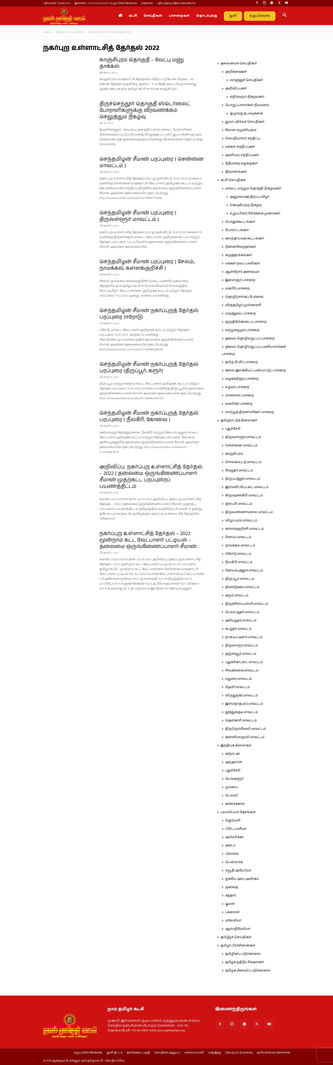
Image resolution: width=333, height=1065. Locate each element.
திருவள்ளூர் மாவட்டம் (243, 437)
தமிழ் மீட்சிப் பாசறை (241, 362)
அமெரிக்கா (234, 837)
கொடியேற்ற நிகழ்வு (246, 205)
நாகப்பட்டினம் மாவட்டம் (243, 637)
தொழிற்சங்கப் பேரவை (244, 296)
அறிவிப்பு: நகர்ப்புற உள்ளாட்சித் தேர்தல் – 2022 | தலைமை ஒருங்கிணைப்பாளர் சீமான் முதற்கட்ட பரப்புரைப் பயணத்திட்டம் (150, 476)
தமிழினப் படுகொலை (243, 953)
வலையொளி (194, 1053)
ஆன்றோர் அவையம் (242, 271)
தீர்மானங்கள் (236, 171)
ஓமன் (230, 903)
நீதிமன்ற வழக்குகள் (241, 163)
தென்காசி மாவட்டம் (241, 720)
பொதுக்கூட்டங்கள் (240, 221)
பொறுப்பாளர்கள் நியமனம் (247, 105)
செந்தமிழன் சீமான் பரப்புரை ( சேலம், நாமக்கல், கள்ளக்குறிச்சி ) (146, 265)
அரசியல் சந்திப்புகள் (242, 155)
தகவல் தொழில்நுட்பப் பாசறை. (250, 338)
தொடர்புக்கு (206, 15)
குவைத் (231, 887)
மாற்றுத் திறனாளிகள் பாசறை (249, 412)
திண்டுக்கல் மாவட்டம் (242, 587)
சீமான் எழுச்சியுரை (240, 130)
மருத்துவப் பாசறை (240, 313)
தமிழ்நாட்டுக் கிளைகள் (239, 420)
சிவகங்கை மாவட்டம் (241, 670)
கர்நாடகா (232, 753)
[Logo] (64, 15)
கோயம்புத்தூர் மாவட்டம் (244, 570)
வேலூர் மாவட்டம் (239, 470)
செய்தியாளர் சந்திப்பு (242, 138)
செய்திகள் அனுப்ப (167, 1053)
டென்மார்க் (234, 862)
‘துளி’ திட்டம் (114, 1053)
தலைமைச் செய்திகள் (239, 63)
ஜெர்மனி (232, 820)
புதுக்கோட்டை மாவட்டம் (244, 662)
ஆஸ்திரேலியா (237, 928)
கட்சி (133, 15)
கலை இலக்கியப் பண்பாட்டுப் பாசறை (255, 370)
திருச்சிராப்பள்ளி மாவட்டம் (246, 603)
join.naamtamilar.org (171, 1030)
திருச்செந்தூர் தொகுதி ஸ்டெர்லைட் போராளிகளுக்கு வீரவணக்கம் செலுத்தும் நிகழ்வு (145, 110)
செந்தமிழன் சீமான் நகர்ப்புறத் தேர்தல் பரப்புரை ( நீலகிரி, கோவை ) (148, 416)
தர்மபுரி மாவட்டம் (238, 503)
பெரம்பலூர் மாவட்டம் (242, 612)
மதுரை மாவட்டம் (238, 678)
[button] (284, 16)
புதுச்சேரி (232, 428)
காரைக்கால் (235, 803)
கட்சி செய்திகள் (233, 180)
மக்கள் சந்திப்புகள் (240, 146)
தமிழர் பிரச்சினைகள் (238, 945)
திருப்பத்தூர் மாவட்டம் (242, 478)
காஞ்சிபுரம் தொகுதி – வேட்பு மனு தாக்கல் (141, 63)
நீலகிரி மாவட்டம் (238, 562)
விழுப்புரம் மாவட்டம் (241, 520)
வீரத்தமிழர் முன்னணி (243, 305)
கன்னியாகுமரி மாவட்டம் (244, 737)
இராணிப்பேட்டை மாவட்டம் (246, 487)
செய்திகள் (153, 15)
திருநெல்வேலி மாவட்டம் (245, 728)
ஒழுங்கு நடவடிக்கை (246, 113)
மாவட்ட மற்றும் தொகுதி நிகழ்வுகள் (253, 188)
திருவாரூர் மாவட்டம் (241, 645)
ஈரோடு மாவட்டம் (238, 553)
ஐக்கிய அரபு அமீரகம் (242, 878)
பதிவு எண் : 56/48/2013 (56, 3)
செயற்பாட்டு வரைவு (239, 1053)
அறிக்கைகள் (236, 71)
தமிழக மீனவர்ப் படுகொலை (248, 970)
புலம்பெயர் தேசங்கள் (238, 812)
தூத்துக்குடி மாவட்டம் (241, 712)
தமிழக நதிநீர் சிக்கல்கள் (244, 962)
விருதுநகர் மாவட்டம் (241, 695)
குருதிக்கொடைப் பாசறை (246, 321)
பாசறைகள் (179, 15)
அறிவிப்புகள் (236, 88)
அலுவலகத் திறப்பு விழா (249, 196)
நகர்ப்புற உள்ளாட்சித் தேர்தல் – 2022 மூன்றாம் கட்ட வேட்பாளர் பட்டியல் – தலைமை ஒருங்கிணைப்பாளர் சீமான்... (149, 540)
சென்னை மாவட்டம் (241, 445)
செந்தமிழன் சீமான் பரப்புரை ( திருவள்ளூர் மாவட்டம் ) (137, 216)
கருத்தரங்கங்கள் (238, 255)
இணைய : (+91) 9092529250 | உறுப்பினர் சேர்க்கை (105, 3)
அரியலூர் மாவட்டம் (240, 620)
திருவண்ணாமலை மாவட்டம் (249, 512)
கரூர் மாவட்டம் (236, 595)
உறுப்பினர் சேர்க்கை (88, 1053)
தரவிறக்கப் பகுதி (138, 1053)
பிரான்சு (232, 853)
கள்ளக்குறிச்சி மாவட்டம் (244, 528)
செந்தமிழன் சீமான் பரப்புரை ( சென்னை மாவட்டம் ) (151, 162)
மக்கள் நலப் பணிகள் (242, 263)
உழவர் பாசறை (237, 387)
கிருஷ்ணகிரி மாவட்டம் (244, 495)
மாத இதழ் (214, 1053)
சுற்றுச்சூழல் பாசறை (242, 330)
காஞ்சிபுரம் (234, 453)
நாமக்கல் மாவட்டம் (240, 545)
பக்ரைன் (232, 912)
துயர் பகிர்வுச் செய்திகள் (245, 121)
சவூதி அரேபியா (238, 870)
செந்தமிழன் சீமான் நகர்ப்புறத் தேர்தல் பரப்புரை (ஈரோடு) (148, 314)
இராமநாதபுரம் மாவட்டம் (244, 703)
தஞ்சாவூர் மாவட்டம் (240, 653)
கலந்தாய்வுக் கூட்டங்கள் (244, 238)
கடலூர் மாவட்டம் (238, 628)
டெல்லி (231, 795)
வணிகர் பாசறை (239, 403)
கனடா (230, 845)
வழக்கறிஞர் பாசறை (242, 378)
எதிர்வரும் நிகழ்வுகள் (247, 96)
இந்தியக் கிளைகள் (236, 745)
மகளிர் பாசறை (237, 288)
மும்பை (231, 787)
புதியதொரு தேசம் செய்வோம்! (176, 3)
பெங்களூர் (234, 778)
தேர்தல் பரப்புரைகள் (70, 32)
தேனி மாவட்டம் (237, 687)
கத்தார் (230, 895)
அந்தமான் (233, 762)
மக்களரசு (147, 3)
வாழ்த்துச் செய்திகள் (246, 80)
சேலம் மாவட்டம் (238, 537)
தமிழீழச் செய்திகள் (236, 937)
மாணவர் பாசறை (239, 395)
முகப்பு (47, 32)
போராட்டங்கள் (237, 230)
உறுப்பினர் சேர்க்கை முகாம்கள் (255, 213)
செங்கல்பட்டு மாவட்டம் (243, 462)
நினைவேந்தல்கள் (240, 246)
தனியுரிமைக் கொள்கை (273, 1053)
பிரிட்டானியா (236, 828)
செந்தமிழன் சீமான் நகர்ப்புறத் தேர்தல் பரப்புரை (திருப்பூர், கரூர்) (148, 367)
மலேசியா (233, 920)
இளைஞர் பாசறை (240, 280)
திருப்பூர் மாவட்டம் (239, 578)
